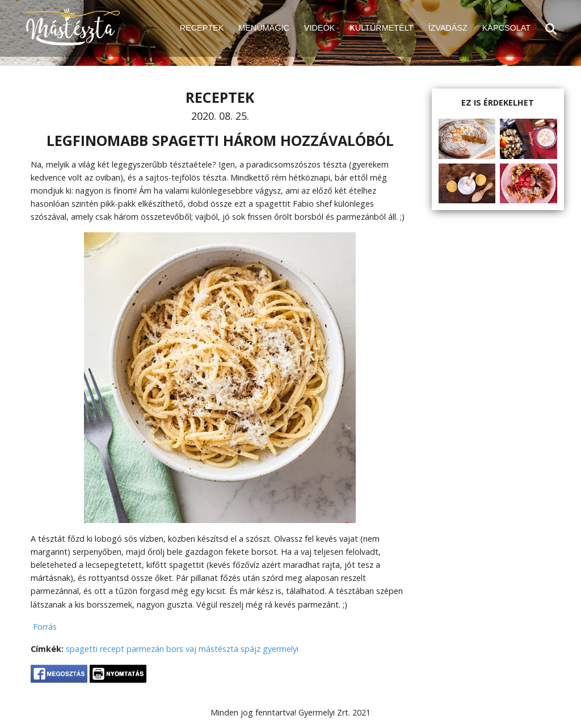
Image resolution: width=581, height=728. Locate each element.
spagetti (82, 648)
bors (174, 648)
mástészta (218, 648)
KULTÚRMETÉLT (381, 27)
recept (112, 648)
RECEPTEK (202, 27)
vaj (191, 648)
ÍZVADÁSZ (447, 27)
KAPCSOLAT (506, 27)
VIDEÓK (319, 27)
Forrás (44, 626)
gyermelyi (280, 648)
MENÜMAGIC (263, 27)
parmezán (145, 648)
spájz (250, 648)
